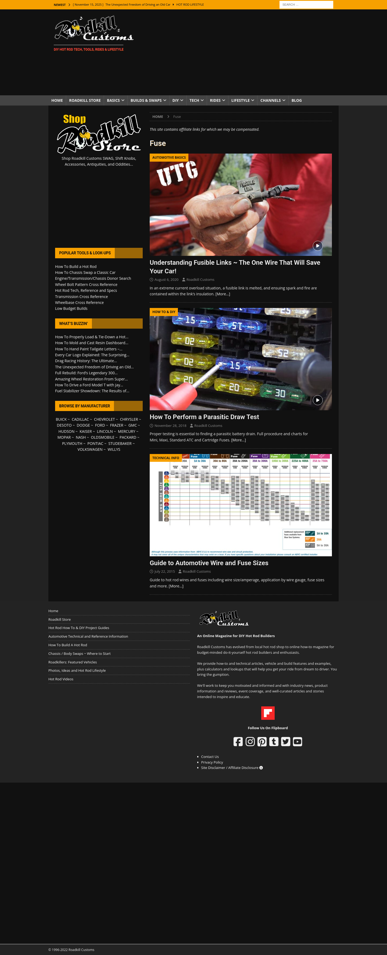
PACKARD (128, 437)
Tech (194, 100)
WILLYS (114, 449)
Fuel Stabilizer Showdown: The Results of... (92, 390)
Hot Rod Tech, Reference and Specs (86, 290)
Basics (113, 100)
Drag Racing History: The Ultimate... (86, 360)
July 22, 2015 (165, 571)
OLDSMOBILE (102, 437)
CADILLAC (80, 419)
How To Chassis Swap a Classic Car (85, 272)
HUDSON (66, 431)
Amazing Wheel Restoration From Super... (91, 379)
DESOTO (64, 425)
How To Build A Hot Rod (67, 644)
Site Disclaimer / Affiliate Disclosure (232, 767)
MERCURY (126, 431)
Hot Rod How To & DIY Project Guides (78, 627)
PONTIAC (95, 443)
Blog (297, 100)
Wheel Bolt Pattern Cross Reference (86, 284)
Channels (270, 100)
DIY (176, 100)
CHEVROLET (104, 419)
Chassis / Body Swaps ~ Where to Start (79, 653)
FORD (100, 425)
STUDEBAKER (119, 443)
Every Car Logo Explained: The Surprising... (92, 354)
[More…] (223, 293)
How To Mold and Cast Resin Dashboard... (91, 342)
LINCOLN (105, 431)
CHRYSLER (129, 419)
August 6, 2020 (166, 279)
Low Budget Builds (71, 308)
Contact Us (210, 756)
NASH (81, 437)
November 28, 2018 (171, 425)
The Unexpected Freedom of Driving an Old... (94, 366)
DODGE (83, 425)
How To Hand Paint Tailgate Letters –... (88, 348)
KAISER (86, 431)
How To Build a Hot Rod (75, 266)
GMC (132, 425)
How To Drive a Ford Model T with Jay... (89, 384)
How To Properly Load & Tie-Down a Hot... (91, 336)
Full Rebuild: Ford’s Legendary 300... (86, 372)
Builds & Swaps (146, 100)
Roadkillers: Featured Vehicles (72, 662)
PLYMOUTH (72, 443)
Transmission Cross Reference (81, 296)
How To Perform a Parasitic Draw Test (204, 417)
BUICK (61, 419)
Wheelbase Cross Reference (79, 302)
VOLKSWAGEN (90, 449)
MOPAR (64, 437)
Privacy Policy (212, 762)
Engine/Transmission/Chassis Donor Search (93, 278)
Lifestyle (240, 100)
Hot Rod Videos (60, 679)
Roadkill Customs (200, 279)
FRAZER (116, 425)
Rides (215, 100)
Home (57, 100)
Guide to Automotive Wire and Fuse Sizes (209, 563)
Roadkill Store (85, 100)
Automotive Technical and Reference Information (88, 636)
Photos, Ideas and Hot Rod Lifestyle (77, 670)
